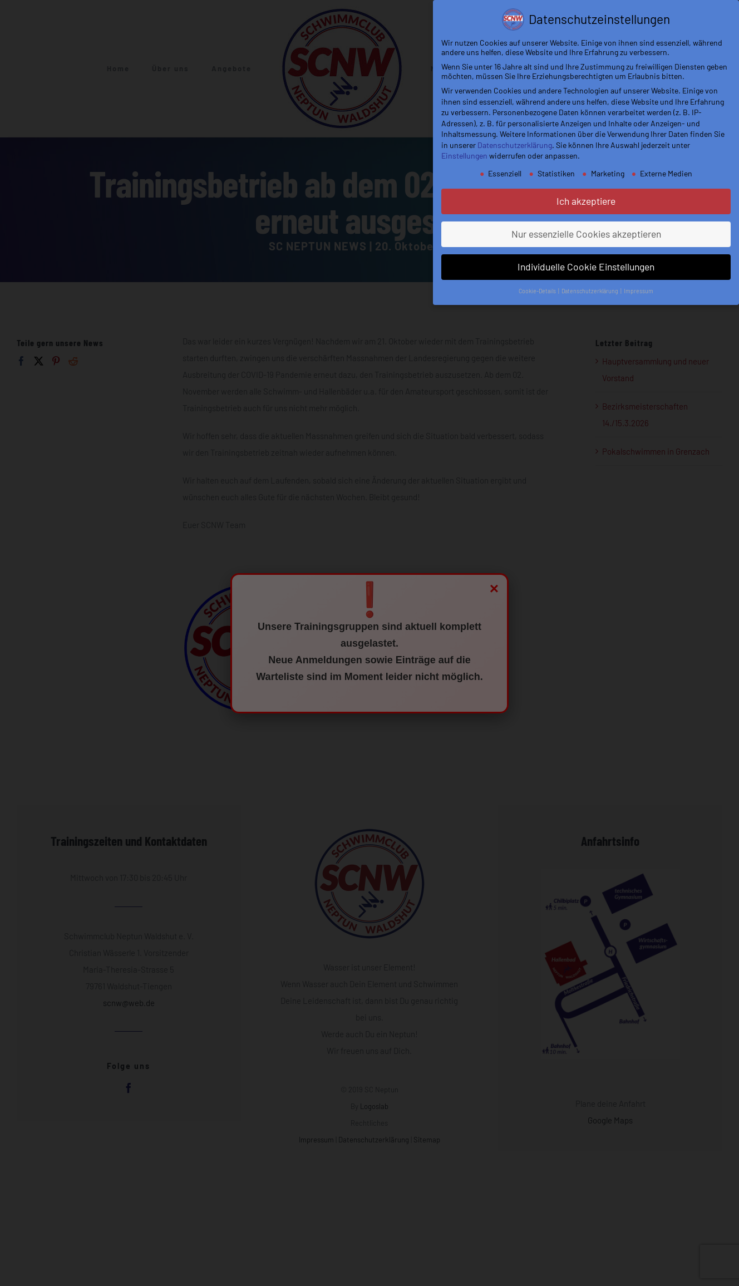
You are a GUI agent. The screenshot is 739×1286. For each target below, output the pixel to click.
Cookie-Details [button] (538, 290)
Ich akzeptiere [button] (585, 201)
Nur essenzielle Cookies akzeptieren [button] (586, 234)
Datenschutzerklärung (514, 145)
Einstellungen (464, 155)
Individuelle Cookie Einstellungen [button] (586, 266)
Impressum (638, 290)
